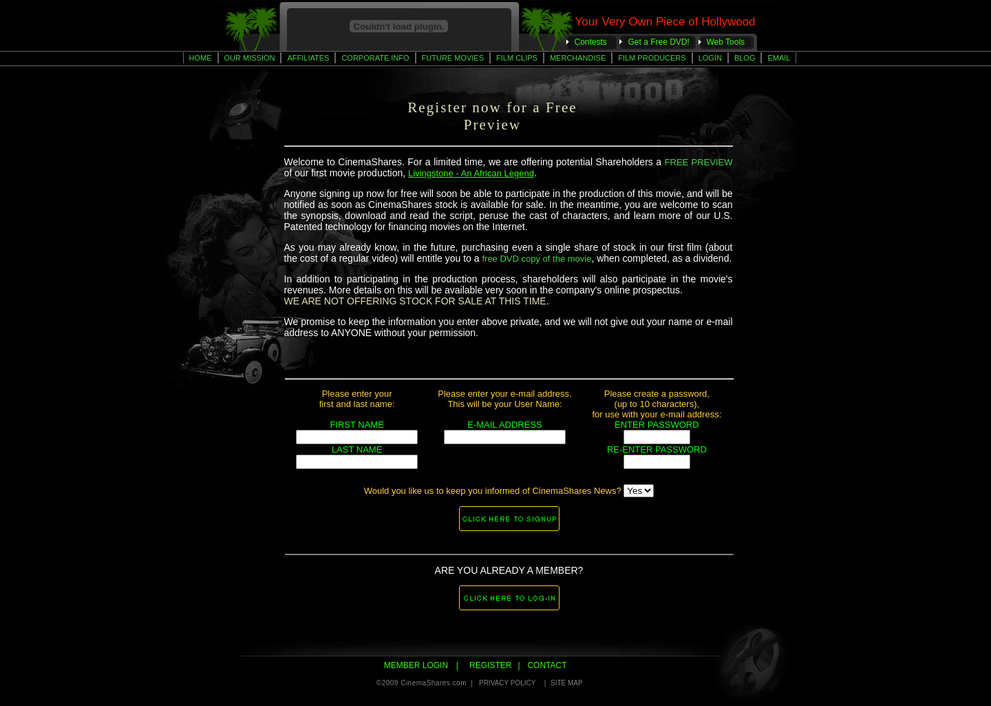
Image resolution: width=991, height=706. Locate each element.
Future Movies (453, 58)
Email (778, 58)
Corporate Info (375, 58)
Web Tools (726, 42)
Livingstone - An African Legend (471, 173)
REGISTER (489, 665)
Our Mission (249, 58)
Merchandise (578, 58)
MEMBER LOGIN (417, 665)
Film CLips (516, 58)
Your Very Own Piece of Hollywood (665, 21)
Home (200, 58)
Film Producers (651, 58)
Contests (591, 42)
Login (710, 58)
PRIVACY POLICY (508, 683)
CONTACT (545, 665)
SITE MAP (567, 683)
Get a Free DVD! (659, 42)
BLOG (745, 58)
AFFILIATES (308, 58)
